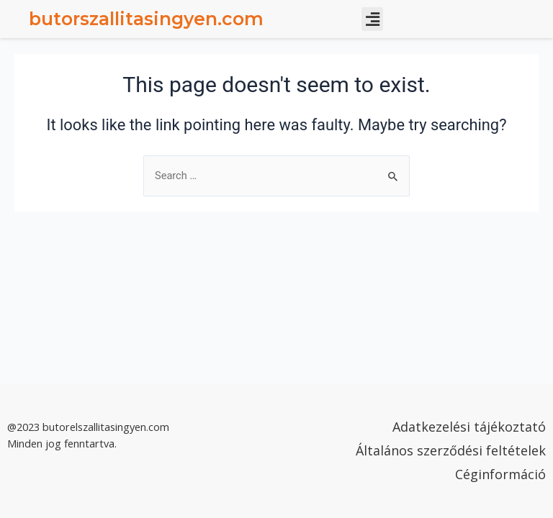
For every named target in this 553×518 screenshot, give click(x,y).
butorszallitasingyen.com (146, 18)
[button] (372, 19)
